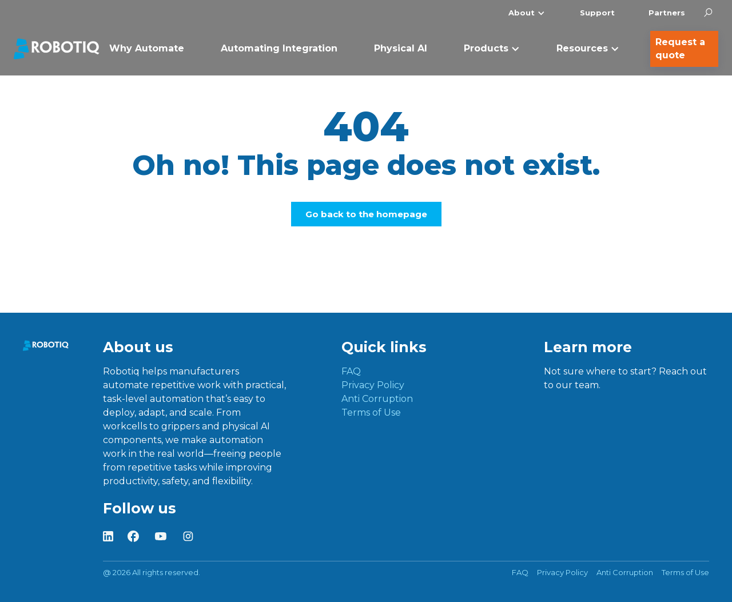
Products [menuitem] (486, 48)
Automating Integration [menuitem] (279, 48)
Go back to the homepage (366, 214)
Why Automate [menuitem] (146, 48)
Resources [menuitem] (582, 48)
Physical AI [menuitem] (400, 48)
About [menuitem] (521, 12)
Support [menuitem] (597, 12)
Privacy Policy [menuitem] (372, 385)
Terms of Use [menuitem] (371, 412)
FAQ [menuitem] (351, 371)
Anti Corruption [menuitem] (377, 398)
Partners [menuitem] (667, 12)
